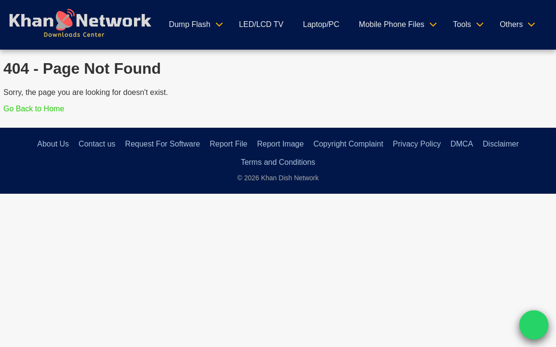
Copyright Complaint (348, 144)
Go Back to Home (33, 109)
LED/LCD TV (261, 24)
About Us (53, 144)
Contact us (97, 144)
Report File (228, 144)
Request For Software (162, 144)
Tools (462, 24)
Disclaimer (501, 144)
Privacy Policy (417, 144)
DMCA (461, 144)
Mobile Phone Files (391, 24)
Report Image (280, 144)
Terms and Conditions (278, 162)
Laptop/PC (321, 24)
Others (511, 24)
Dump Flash (189, 24)
